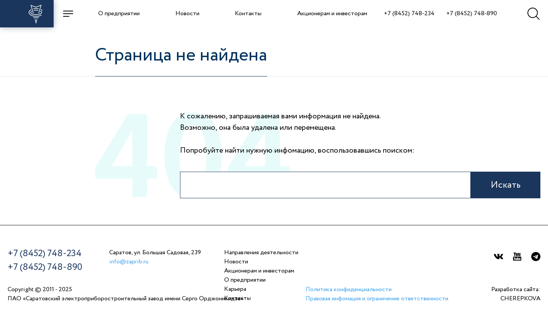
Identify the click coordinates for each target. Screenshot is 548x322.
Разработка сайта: (515, 295)
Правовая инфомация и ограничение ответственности (377, 299)
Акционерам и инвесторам (332, 14)
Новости (187, 14)
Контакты (248, 14)
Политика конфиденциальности (349, 290)
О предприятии (119, 14)
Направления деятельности (261, 253)
